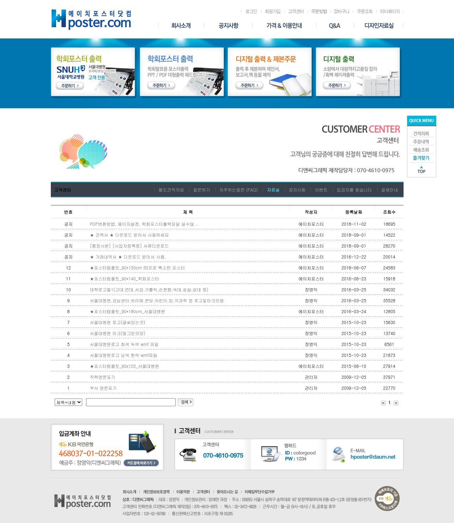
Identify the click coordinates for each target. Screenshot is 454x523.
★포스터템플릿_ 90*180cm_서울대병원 (128, 311)
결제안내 (389, 190)
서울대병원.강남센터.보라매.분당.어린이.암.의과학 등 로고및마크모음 (157, 300)
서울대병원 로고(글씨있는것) (117, 322)
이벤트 (321, 190)
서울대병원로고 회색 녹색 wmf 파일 (124, 344)
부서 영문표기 (103, 388)
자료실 (273, 190)
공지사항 (297, 190)
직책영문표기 (102, 377)
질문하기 (201, 190)
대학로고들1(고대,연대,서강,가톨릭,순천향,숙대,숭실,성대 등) (149, 289)
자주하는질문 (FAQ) (238, 190)
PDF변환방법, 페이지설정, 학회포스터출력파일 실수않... (144, 224)
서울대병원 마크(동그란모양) (117, 333)
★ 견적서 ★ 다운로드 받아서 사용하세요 (129, 235)
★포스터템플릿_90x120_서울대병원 (124, 366)
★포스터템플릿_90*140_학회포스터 (124, 278)
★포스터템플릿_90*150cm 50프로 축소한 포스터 (137, 267)
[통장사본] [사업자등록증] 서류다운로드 (129, 246)
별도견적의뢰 (171, 190)
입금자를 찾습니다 (354, 190)
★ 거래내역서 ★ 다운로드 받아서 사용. (128, 257)
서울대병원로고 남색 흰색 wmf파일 (123, 355)
